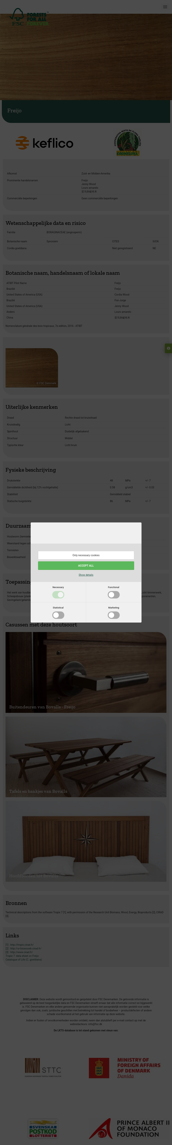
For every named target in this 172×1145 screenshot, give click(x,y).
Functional (113, 587)
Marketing (113, 607)
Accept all (86, 565)
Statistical (58, 607)
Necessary (58, 587)
